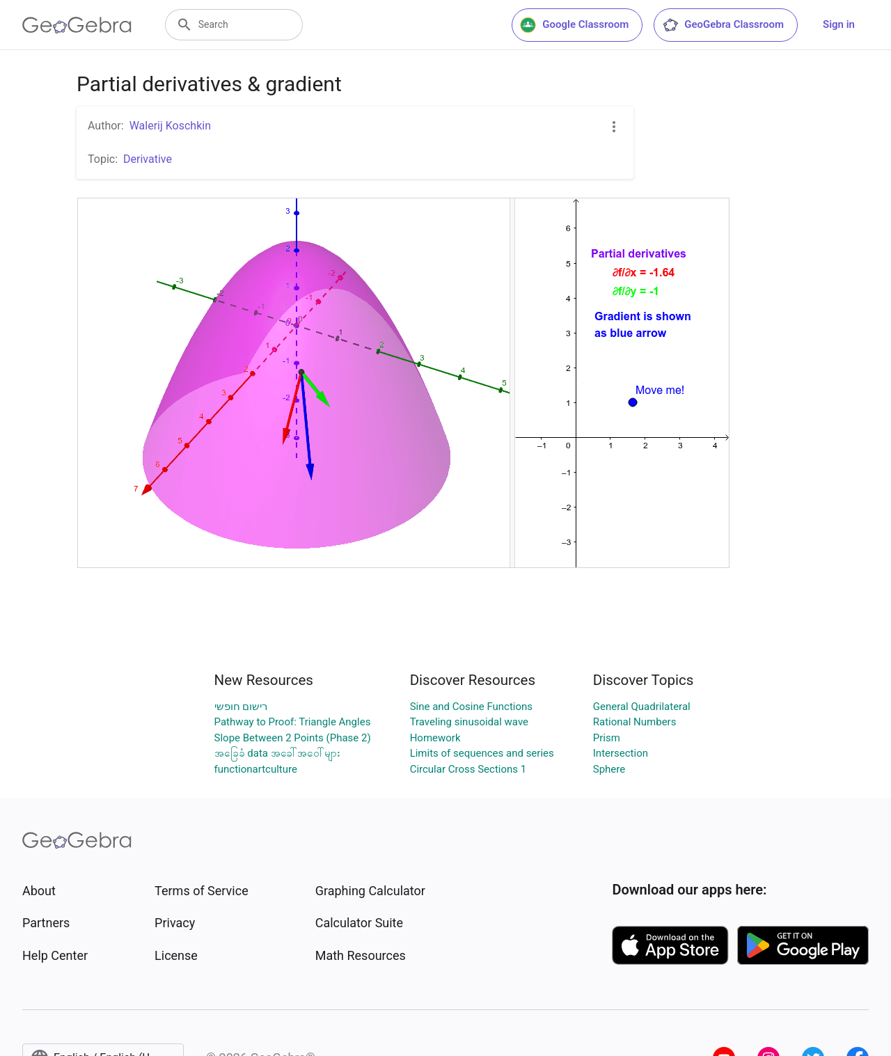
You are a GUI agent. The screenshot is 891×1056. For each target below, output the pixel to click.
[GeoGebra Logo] (77, 25)
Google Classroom (574, 25)
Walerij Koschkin (170, 125)
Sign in (839, 24)
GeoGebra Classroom (723, 25)
